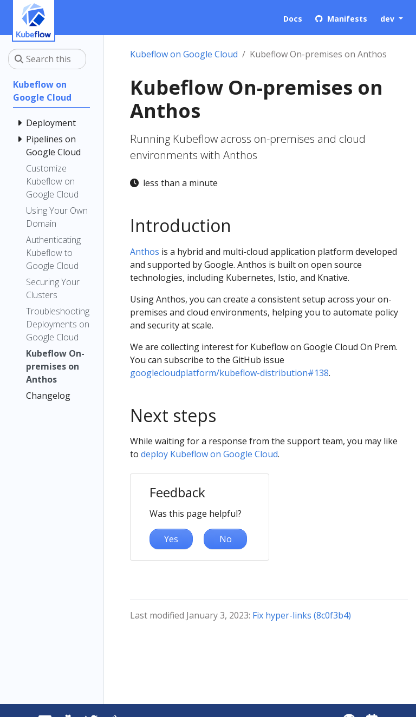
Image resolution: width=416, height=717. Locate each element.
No (225, 539)
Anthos (144, 252)
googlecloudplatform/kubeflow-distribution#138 (229, 373)
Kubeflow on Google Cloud (184, 54)
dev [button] (388, 19)
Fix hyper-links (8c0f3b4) (301, 615)
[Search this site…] (47, 59)
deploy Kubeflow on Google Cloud (209, 454)
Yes (171, 539)
